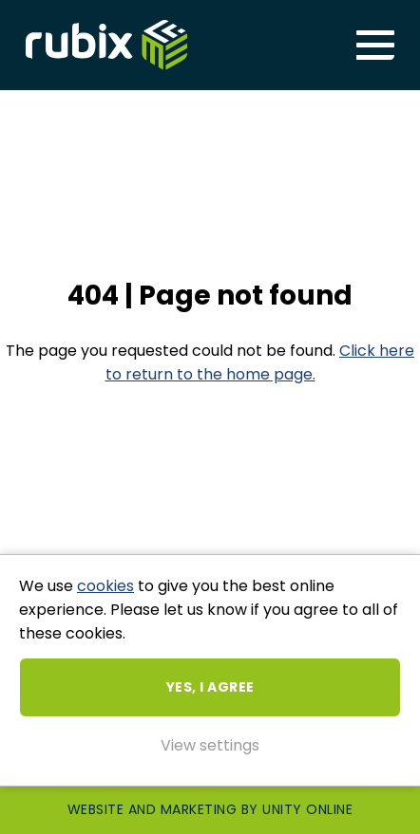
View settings (210, 745)
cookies (105, 586)
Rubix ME (106, 45)
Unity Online (307, 809)
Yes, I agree (210, 686)
